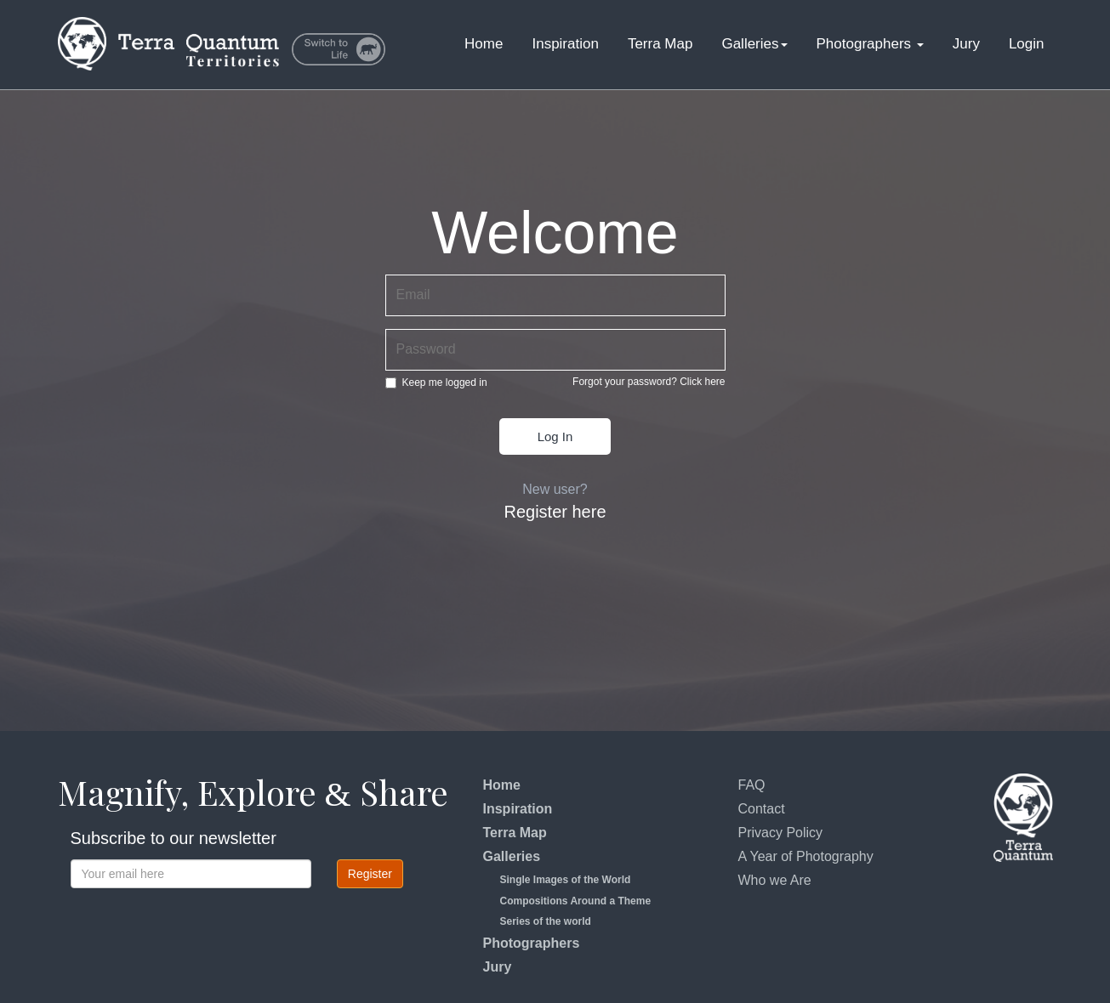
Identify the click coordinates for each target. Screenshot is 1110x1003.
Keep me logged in (436, 382)
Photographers (870, 44)
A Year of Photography (806, 856)
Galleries (754, 44)
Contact (761, 809)
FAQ (752, 785)
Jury (966, 44)
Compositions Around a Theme (576, 901)
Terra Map (660, 44)
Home (483, 44)
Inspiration (565, 44)
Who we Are (774, 880)
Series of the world (545, 921)
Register (370, 874)
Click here (702, 382)
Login (1027, 44)
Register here (555, 511)
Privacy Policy (780, 832)
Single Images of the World (565, 880)
